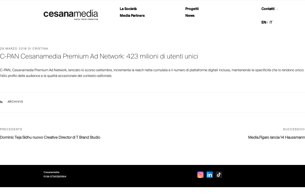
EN (263, 23)
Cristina (40, 48)
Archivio (16, 101)
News (189, 16)
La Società (128, 9)
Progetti (192, 9)
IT (271, 23)
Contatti (267, 9)
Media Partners (132, 16)
